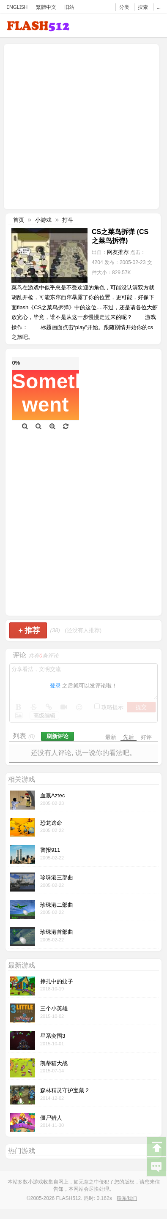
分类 (124, 7)
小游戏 (43, 220)
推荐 (29, 630)
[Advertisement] (79, 125)
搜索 (143, 7)
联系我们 (127, 1198)
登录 (55, 685)
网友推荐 (118, 252)
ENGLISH (16, 7)
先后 (128, 737)
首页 (18, 220)
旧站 (69, 7)
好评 (146, 737)
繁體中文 (46, 7)
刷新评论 (57, 736)
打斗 (67, 220)
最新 (110, 737)
